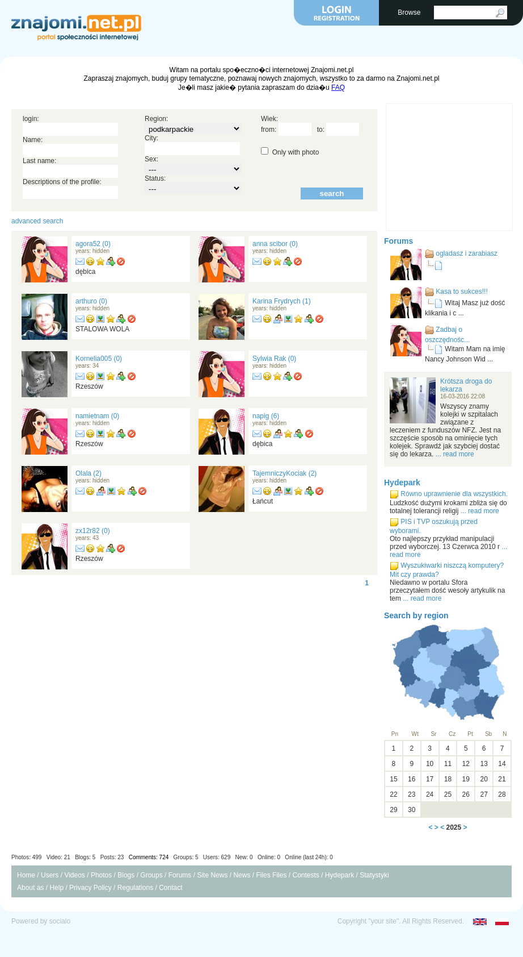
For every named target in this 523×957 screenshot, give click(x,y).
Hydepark (402, 482)
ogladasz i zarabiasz (466, 253)
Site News (212, 875)
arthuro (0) (91, 301)
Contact (170, 888)
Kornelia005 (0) (98, 359)
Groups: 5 (186, 857)
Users (49, 875)
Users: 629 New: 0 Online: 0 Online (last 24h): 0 (268, 857)
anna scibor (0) (275, 244)
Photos (101, 875)
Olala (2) (88, 473)
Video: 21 (58, 857)
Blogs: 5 (85, 857)
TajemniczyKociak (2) (284, 473)
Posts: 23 (112, 857)
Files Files (271, 875)
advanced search (37, 221)
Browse (410, 12)
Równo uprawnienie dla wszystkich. (454, 494)
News (241, 875)
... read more (455, 454)
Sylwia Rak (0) (274, 359)
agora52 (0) (93, 244)
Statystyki (374, 875)
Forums (398, 241)
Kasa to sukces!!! (461, 292)
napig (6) (265, 416)
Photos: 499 (26, 857)
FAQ (338, 87)
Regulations (135, 888)
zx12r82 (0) (92, 531)
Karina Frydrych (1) (281, 301)
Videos (74, 875)
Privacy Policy (90, 888)
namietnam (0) (97, 416)
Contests (305, 875)
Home (26, 875)
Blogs (125, 875)
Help (56, 888)
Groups (151, 875)
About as (30, 888)
